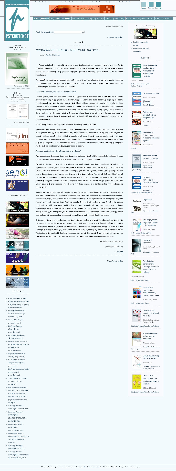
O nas (128, 18)
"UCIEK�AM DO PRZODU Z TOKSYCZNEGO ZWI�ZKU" (18, 381)
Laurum (145, 125)
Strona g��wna (41, 18)
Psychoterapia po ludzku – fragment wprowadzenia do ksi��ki (17, 399)
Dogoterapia (147, 200)
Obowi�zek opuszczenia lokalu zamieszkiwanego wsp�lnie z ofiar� (16, 314)
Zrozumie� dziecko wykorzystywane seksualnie (150, 336)
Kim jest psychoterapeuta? (17, 387)
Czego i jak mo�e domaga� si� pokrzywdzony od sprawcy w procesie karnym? (19, 304)
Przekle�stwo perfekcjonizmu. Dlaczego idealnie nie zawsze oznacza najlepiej (151, 266)
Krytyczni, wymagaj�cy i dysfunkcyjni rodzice (150, 179)
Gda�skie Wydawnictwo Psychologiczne (145, 326)
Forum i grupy (111, 18)
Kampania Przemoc (163, 18)
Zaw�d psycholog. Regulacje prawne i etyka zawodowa (150, 222)
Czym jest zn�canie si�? (17, 298)
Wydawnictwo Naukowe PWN (141, 233)
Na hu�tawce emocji (151, 93)
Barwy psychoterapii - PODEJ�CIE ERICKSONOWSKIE (15, 427)
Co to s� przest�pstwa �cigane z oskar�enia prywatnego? (16, 363)
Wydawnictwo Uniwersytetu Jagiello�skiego (149, 103)
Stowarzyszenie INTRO (143, 18)
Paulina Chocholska (53, 55)
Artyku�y (55, 18)
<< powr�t (118, 252)
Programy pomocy (96, 18)
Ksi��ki (66, 18)
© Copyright (93, 467)
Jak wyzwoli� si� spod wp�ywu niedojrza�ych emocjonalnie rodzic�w (150, 70)
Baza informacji (79, 18)
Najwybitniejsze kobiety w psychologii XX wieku (151, 313)
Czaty (122, 18)
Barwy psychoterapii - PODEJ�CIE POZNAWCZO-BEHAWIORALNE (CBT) (18, 455)
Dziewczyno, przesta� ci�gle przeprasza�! (149, 114)
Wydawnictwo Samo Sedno (140, 280)
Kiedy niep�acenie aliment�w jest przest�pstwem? (15, 329)
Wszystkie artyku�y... (115, 37)
